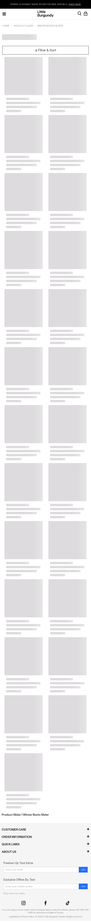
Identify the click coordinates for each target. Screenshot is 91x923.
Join (83, 869)
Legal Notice (14, 916)
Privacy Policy (28, 916)
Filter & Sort (45, 50)
